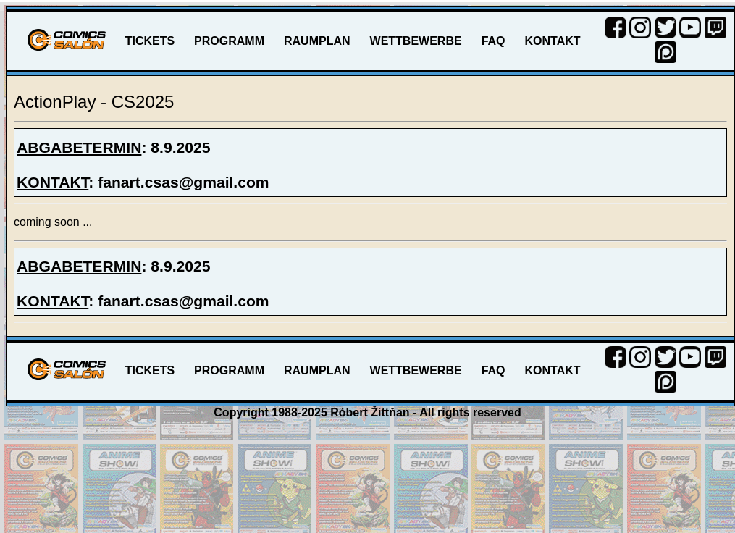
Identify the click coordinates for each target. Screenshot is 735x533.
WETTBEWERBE (416, 41)
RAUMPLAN (317, 41)
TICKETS (150, 41)
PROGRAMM (229, 41)
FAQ (493, 41)
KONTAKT (553, 41)
